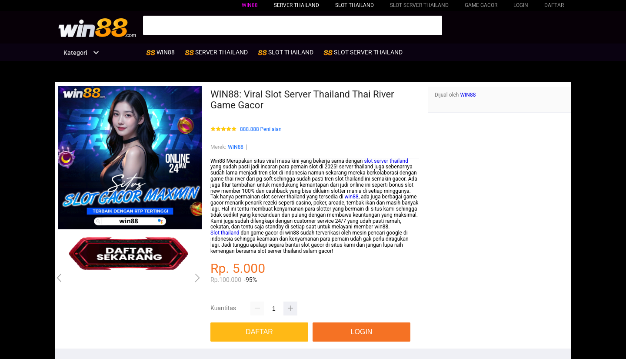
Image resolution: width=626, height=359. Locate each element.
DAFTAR (554, 5)
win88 (352, 197)
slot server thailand (386, 161)
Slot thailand (225, 233)
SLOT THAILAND (354, 5)
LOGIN (520, 5)
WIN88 (250, 5)
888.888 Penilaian (261, 129)
